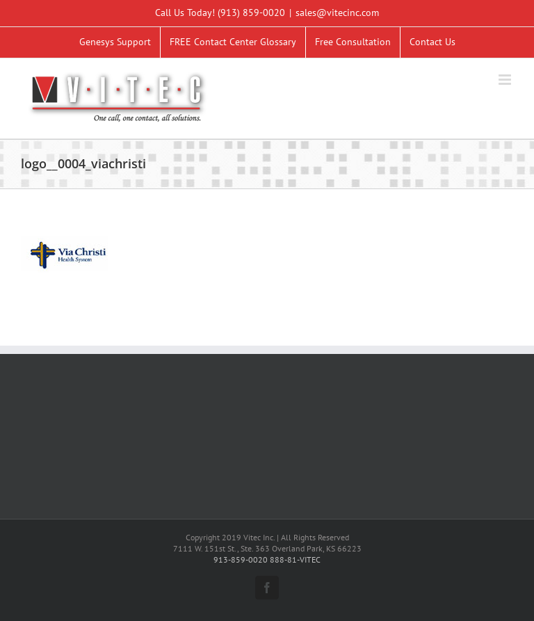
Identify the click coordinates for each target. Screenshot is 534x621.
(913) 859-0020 (251, 12)
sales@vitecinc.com (337, 12)
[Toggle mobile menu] (506, 79)
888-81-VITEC (295, 559)
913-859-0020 (240, 559)
